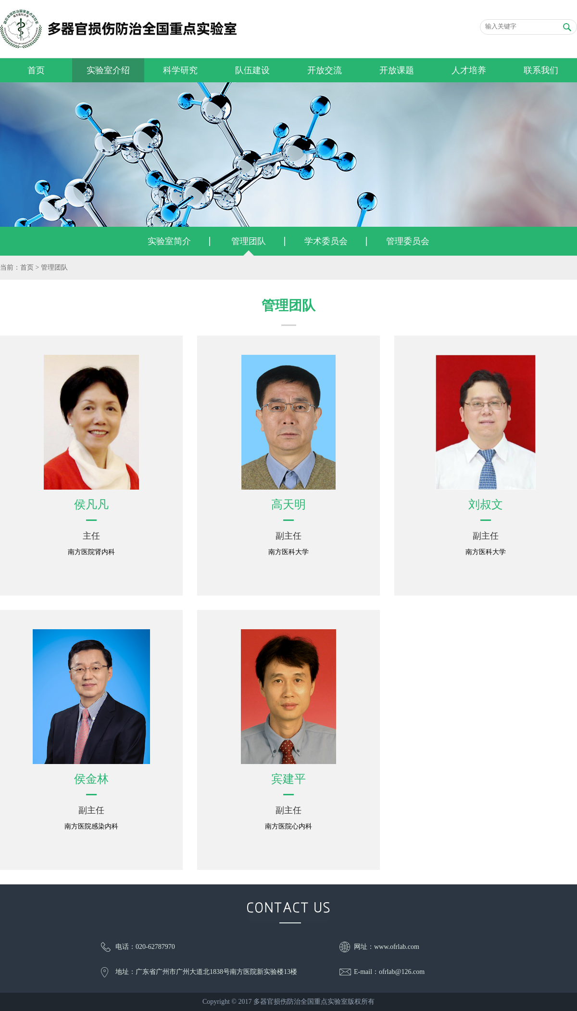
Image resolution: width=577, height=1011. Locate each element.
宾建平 (288, 779)
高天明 (288, 504)
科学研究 (180, 70)
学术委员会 (326, 241)
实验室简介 (169, 241)
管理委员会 (407, 241)
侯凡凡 (91, 504)
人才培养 (469, 70)
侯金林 (91, 779)
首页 (36, 70)
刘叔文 (485, 504)
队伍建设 (252, 70)
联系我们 (541, 70)
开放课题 (396, 70)
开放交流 (324, 70)
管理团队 (248, 241)
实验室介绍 (108, 70)
